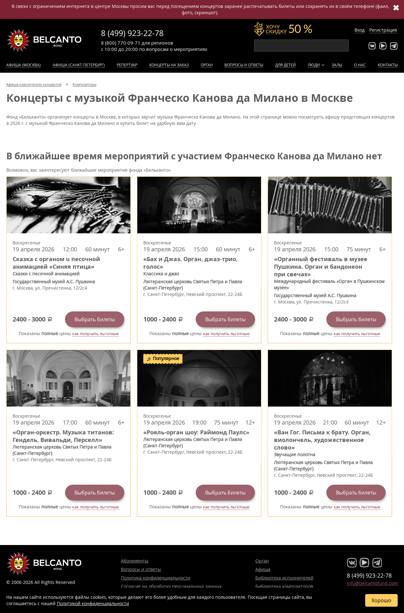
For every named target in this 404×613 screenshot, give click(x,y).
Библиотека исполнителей (284, 578)
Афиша (262, 569)
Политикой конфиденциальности (93, 603)
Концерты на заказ (169, 64)
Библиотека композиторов (284, 586)
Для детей (285, 64)
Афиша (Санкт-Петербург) (79, 64)
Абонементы (134, 561)
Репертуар (127, 64)
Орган (207, 64)
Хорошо (381, 600)
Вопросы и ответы (243, 64)
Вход (359, 30)
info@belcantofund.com (372, 583)
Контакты (388, 64)
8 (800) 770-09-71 (120, 43)
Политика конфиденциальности (155, 578)
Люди (314, 64)
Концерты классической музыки (44, 40)
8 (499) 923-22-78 (132, 33)
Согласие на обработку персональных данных (171, 586)
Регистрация (383, 30)
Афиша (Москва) (23, 64)
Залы (337, 64)
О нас (360, 64)
